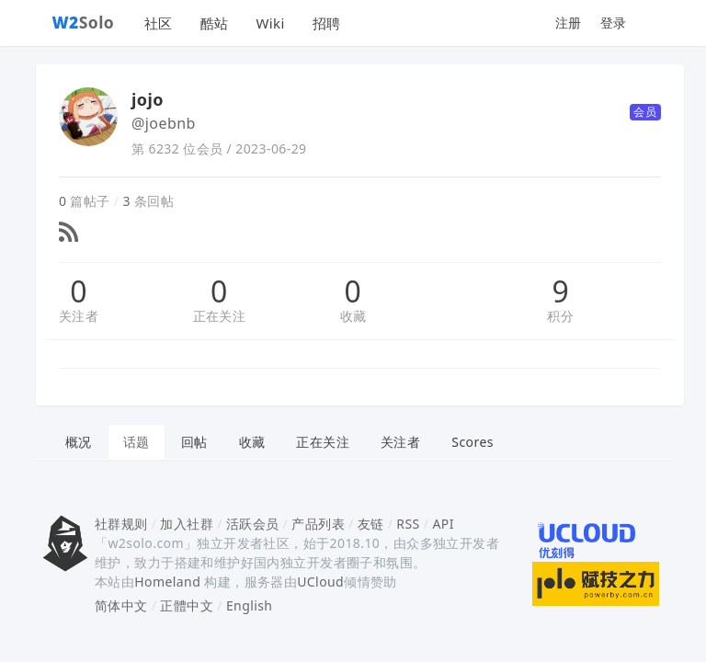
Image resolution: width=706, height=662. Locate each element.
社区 (158, 23)
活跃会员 (252, 523)
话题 (136, 442)
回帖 (194, 442)
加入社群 (186, 523)
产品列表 (318, 523)
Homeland (167, 581)
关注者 (78, 316)
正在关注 (219, 316)
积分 (560, 316)
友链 (371, 523)
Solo (83, 22)
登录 (613, 22)
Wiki (270, 23)
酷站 (214, 23)
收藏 (353, 316)
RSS (407, 523)
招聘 (327, 23)
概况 (78, 442)
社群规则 (121, 523)
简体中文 (121, 605)
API (442, 523)
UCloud (320, 581)
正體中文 (186, 605)
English (249, 605)
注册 (568, 22)
